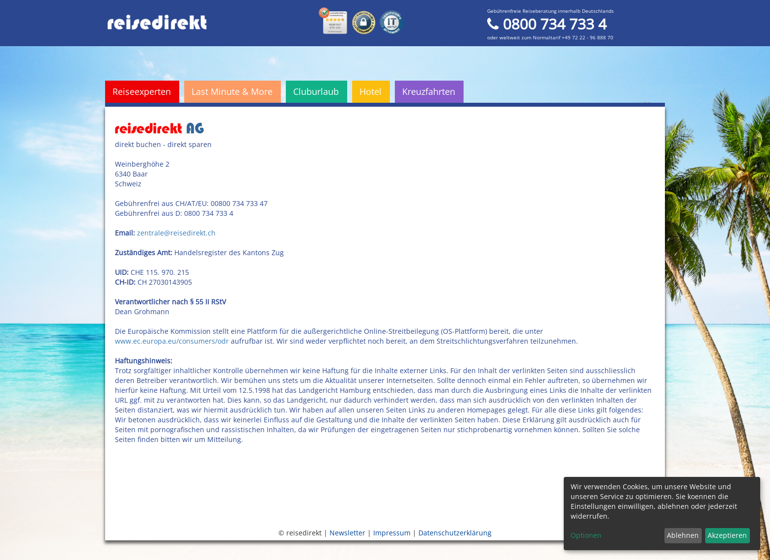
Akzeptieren (727, 535)
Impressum (392, 532)
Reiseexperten (141, 91)
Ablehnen (683, 535)
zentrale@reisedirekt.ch (177, 232)
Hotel (370, 91)
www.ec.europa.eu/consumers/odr (172, 341)
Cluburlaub (316, 91)
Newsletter (347, 532)
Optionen (586, 535)
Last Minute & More (232, 91)
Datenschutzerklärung (455, 532)
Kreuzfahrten (428, 91)
